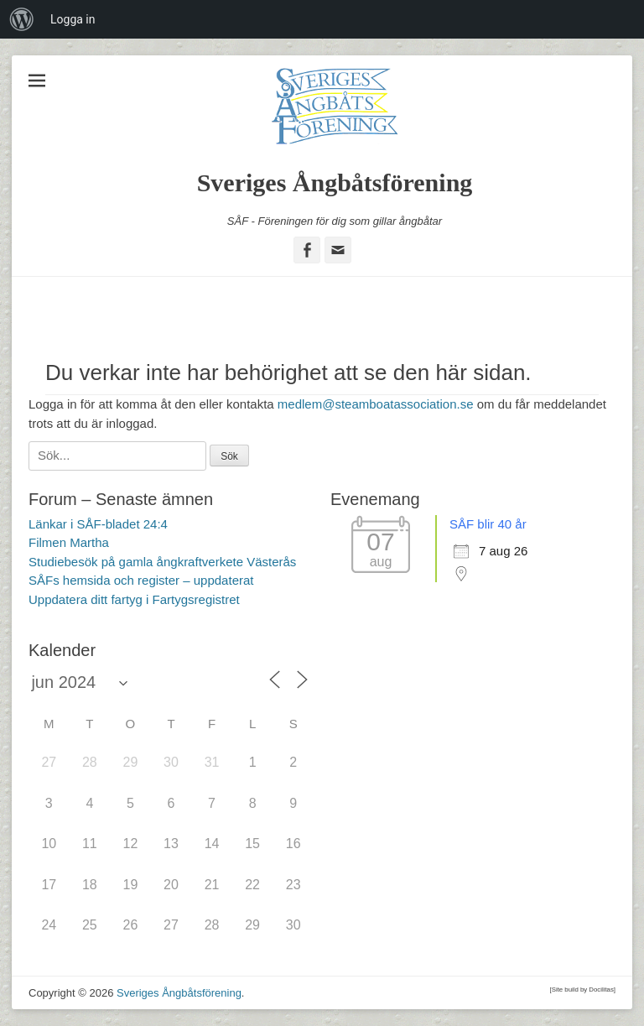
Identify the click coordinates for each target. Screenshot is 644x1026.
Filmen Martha (69, 542)
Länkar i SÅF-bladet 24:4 (98, 524)
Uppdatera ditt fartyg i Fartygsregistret (134, 599)
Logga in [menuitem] (72, 19)
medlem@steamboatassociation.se (376, 404)
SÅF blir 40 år (488, 524)
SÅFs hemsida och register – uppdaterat (141, 580)
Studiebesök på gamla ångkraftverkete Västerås (162, 562)
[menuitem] (22, 19)
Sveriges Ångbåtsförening (335, 182)
